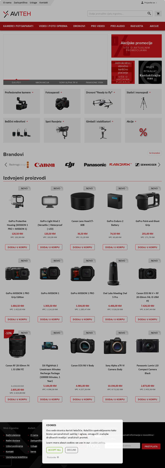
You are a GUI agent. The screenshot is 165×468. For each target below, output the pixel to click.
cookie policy (98, 443)
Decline (71, 450)
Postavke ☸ (53, 457)
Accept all (54, 450)
